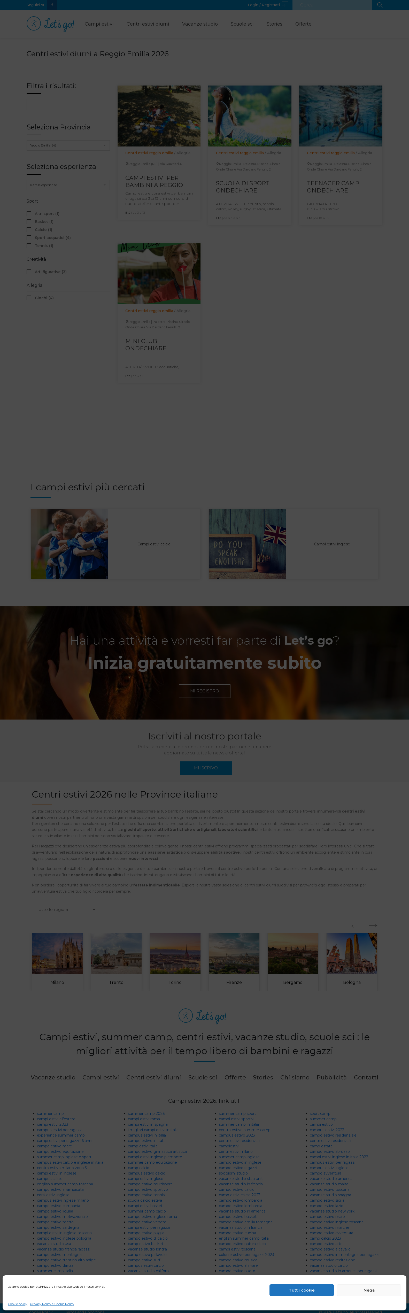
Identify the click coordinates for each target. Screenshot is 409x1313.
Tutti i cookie (302, 1290)
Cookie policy (17, 1304)
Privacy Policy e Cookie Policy (52, 1304)
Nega (369, 1290)
